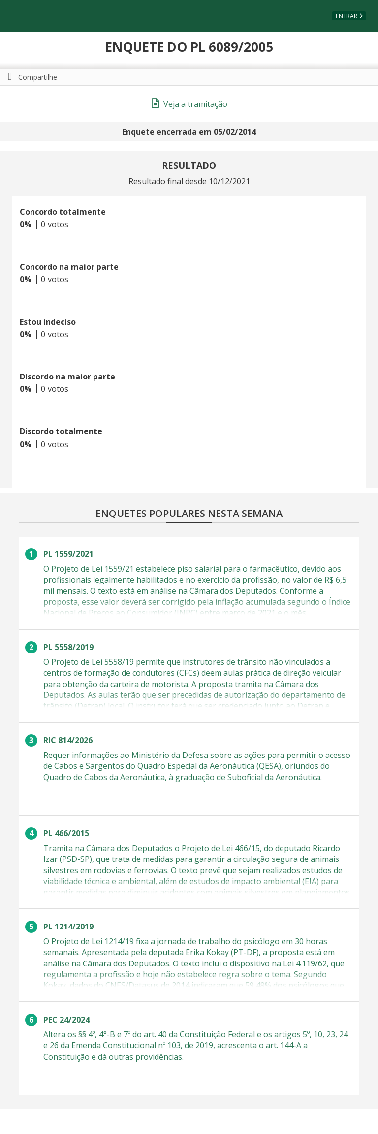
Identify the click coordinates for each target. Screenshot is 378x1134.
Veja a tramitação (189, 104)
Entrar (346, 16)
